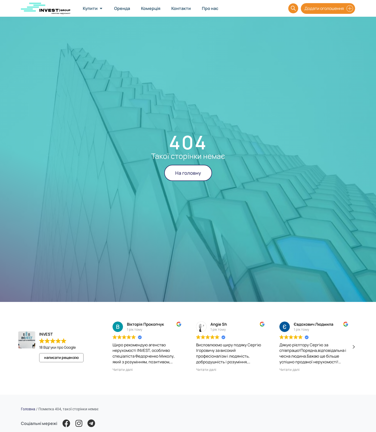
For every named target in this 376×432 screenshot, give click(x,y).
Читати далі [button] (123, 369)
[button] (353, 347)
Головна (28, 409)
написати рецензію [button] (61, 357)
